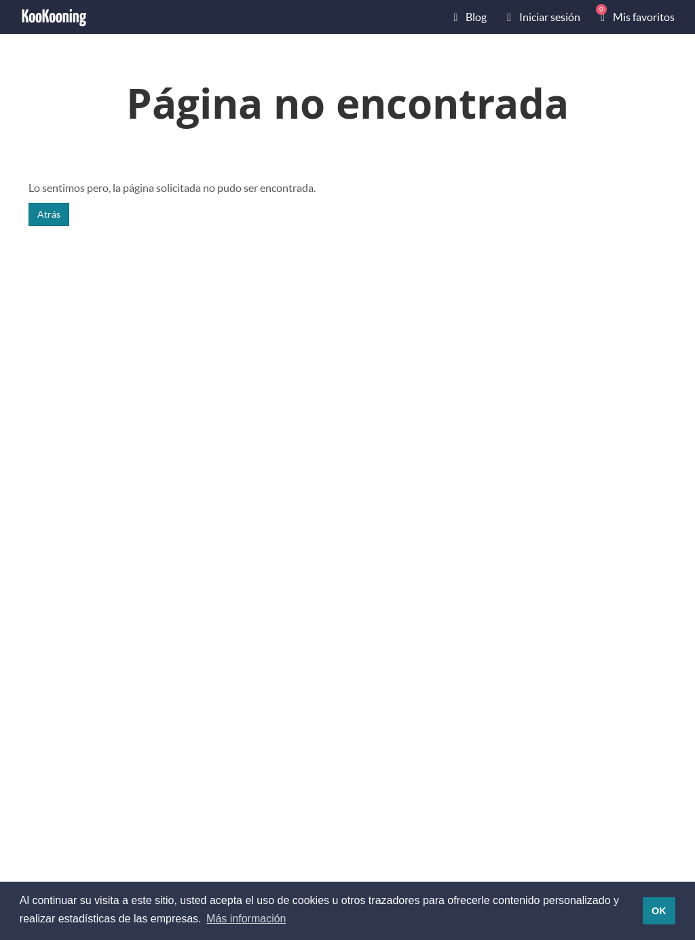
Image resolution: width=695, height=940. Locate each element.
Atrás (48, 214)
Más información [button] (246, 918)
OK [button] (659, 910)
